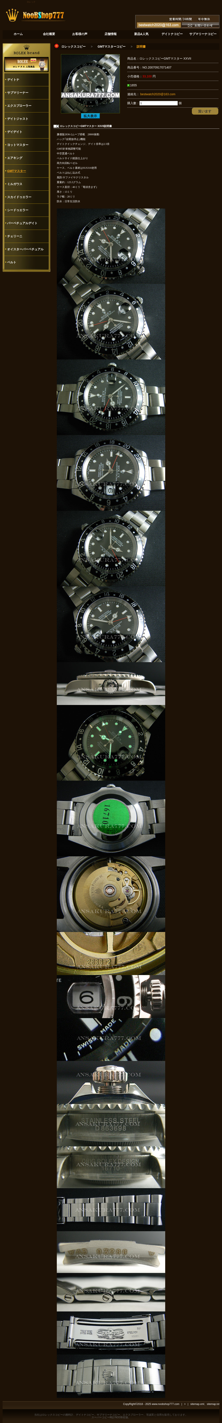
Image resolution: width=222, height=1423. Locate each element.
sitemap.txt (213, 1404)
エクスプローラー (19, 105)
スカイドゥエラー (19, 197)
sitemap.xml (197, 1404)
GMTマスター (16, 171)
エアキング (14, 158)
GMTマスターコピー (112, 46)
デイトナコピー (85, 1414)
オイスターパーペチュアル (25, 249)
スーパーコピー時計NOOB (106, 1417)
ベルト (11, 262)
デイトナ (13, 79)
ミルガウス (14, 184)
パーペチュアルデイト (22, 223)
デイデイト (14, 132)
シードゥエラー (17, 210)
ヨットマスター (17, 145)
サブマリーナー (17, 92)
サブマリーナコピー (108, 1414)
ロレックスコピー (73, 46)
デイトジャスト (17, 118)
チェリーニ (14, 236)
